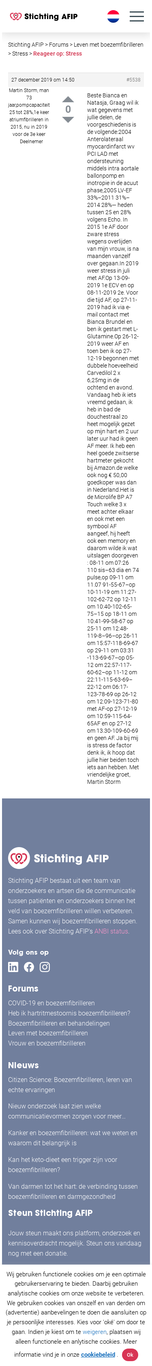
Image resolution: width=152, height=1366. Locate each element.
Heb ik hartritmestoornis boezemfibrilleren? (69, 1013)
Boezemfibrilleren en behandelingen (59, 1023)
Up (68, 99)
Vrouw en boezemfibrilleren (47, 1043)
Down (68, 120)
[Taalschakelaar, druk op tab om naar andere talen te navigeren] (114, 16)
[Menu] (137, 16)
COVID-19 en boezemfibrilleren (51, 1003)
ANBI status (111, 931)
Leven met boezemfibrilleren (48, 1033)
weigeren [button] (95, 1332)
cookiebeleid (98, 1354)
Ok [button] (130, 1355)
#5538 (133, 80)
